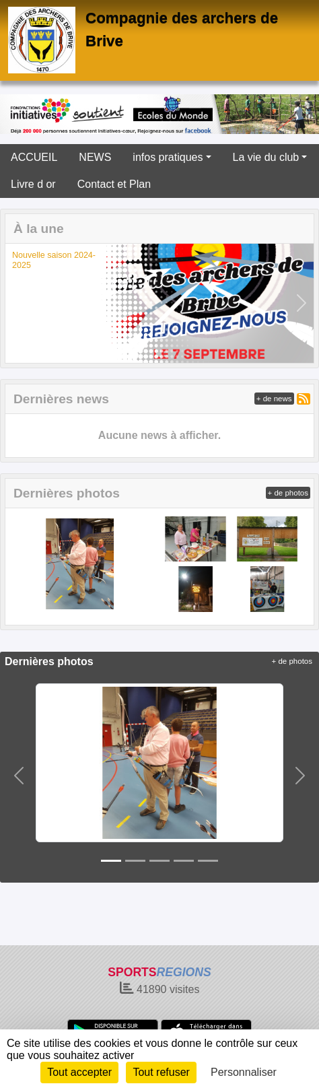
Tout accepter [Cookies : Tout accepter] (79, 1072)
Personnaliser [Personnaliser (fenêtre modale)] (244, 1072)
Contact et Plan (114, 184)
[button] (17, 303)
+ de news (274, 399)
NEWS (95, 157)
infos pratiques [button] (168, 157)
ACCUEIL (34, 157)
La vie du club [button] (266, 157)
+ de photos (288, 493)
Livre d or (33, 184)
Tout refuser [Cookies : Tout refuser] (161, 1072)
